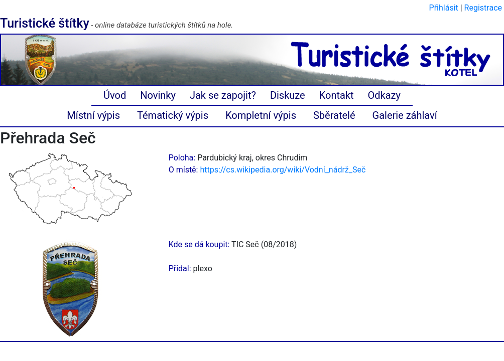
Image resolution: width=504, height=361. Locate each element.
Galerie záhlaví (404, 115)
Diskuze (287, 95)
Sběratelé (334, 115)
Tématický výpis (172, 115)
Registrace (483, 8)
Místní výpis (93, 115)
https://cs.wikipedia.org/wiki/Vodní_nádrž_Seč (282, 169)
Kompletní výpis (260, 115)
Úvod (114, 95)
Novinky (158, 95)
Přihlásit (443, 8)
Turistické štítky (44, 23)
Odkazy (384, 95)
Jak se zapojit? (223, 95)
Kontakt (336, 95)
